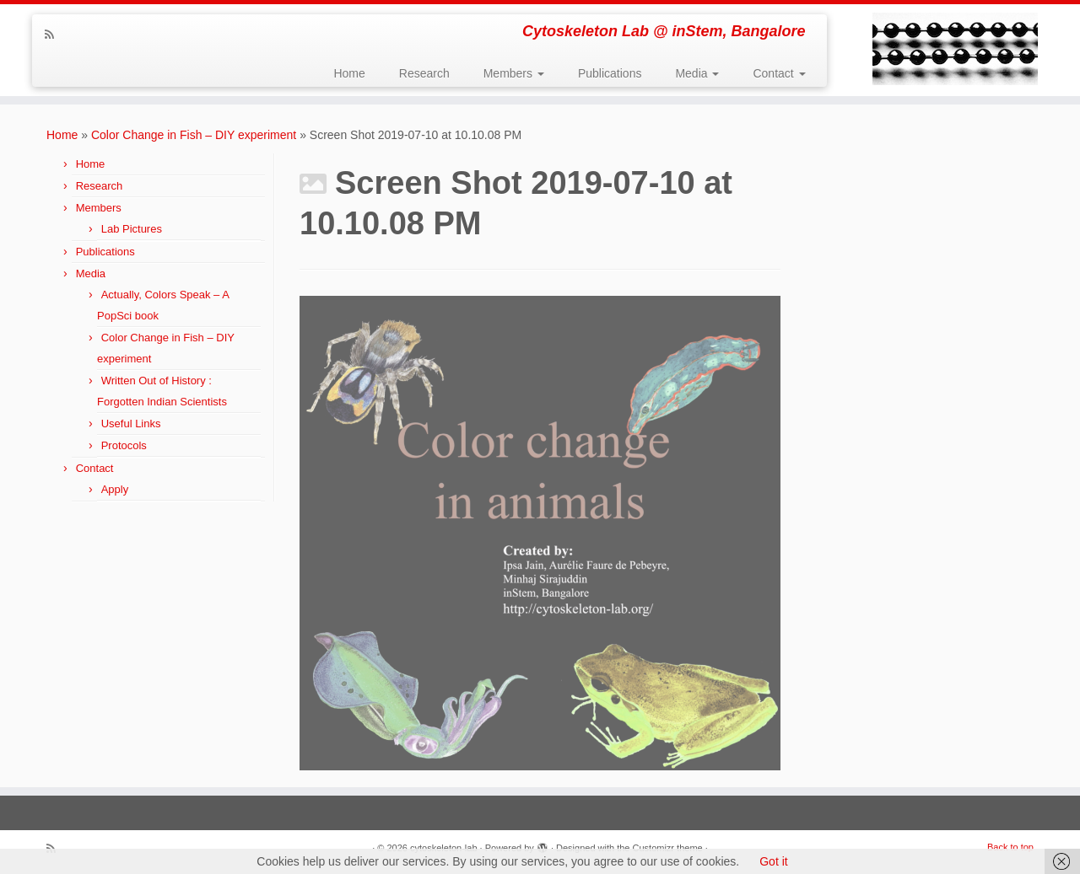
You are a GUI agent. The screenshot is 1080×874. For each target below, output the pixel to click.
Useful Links (131, 423)
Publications (610, 73)
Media (697, 73)
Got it (773, 861)
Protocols (124, 445)
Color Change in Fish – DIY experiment (193, 135)
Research (424, 73)
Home (348, 73)
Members (513, 73)
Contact (779, 73)
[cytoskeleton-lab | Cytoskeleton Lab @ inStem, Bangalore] (955, 49)
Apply (115, 489)
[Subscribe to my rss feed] (55, 34)
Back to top (1010, 847)
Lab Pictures (131, 229)
